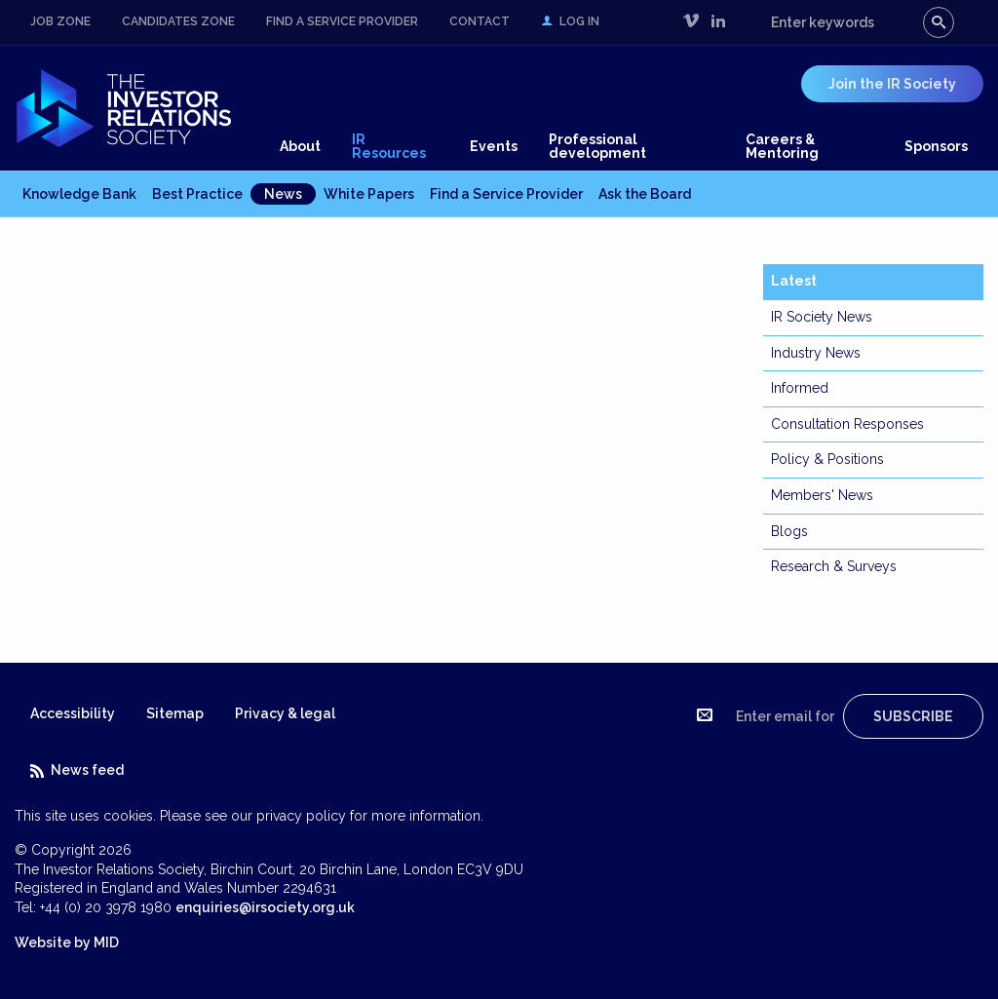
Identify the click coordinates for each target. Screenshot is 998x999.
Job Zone (60, 21)
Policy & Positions (827, 459)
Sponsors (936, 146)
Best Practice (197, 194)
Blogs (789, 531)
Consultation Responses (847, 424)
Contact (479, 21)
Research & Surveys (834, 566)
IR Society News (821, 317)
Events (494, 146)
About (300, 146)
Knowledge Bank (79, 194)
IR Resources (389, 146)
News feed (77, 770)
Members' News (822, 495)
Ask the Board (644, 194)
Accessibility (72, 713)
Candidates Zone (178, 21)
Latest (794, 280)
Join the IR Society (892, 84)
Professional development (597, 146)
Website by (67, 942)
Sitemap (175, 713)
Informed (799, 388)
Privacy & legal (285, 713)
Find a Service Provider (342, 21)
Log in (570, 21)
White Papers (369, 194)
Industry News (816, 353)
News (283, 194)
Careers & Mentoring (782, 146)
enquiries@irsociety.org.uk (265, 907)
